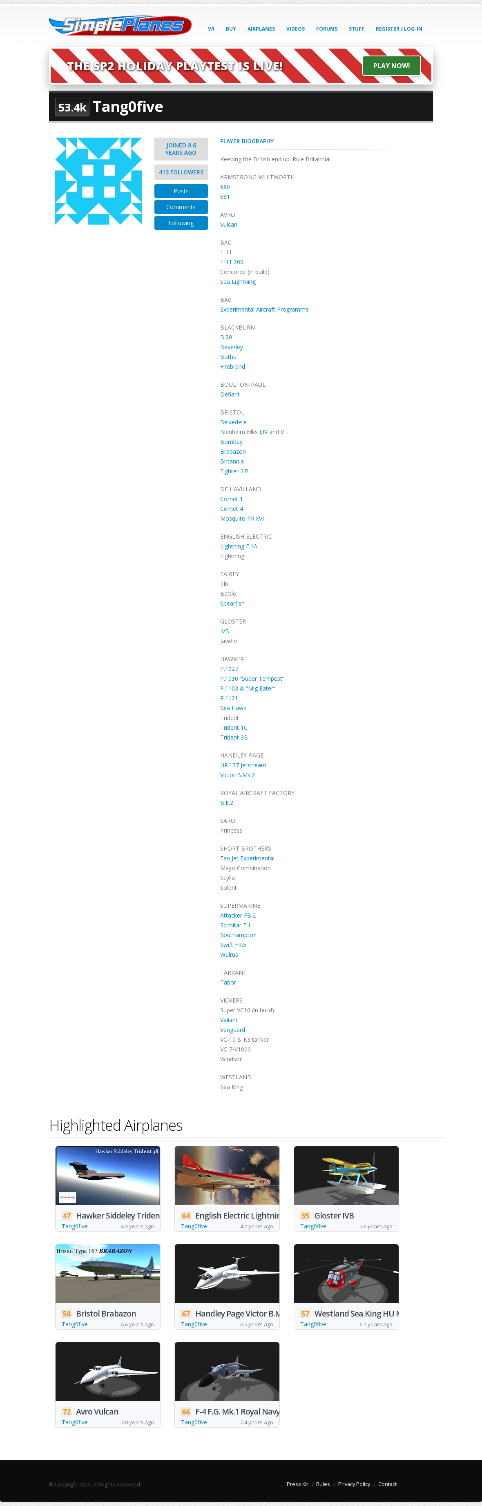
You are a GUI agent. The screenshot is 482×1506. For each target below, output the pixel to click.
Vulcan (228, 224)
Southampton (238, 935)
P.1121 (229, 698)
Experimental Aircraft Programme (264, 309)
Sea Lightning (238, 281)
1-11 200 (231, 262)
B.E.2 (226, 802)
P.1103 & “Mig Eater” (247, 688)
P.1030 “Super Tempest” (252, 678)
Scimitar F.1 (235, 925)
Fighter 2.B (234, 471)
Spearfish (232, 603)
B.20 (226, 337)
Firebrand (232, 366)
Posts (181, 191)
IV (265, 432)
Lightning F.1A (238, 546)
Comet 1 (231, 499)
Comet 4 (231, 508)
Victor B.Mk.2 (237, 775)
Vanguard (232, 1030)
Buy (231, 28)
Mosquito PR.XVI (242, 518)
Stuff (356, 28)
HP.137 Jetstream (243, 765)
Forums (326, 28)
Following (181, 223)
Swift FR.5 (233, 945)
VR (211, 28)
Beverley (231, 347)
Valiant (229, 1020)
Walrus (229, 954)
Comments (181, 207)
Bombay (231, 442)
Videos (295, 28)
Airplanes (261, 28)
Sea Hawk (233, 708)
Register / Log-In (399, 28)
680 (225, 187)
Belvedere (233, 422)
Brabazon (233, 451)
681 (225, 197)
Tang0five (75, 1226)
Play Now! (391, 65)
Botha (228, 357)
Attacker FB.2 (238, 915)
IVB (224, 631)
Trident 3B (234, 737)
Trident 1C (234, 727)
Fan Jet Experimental (247, 858)
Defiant (230, 394)
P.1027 (229, 669)
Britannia (232, 461)
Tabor (228, 982)
